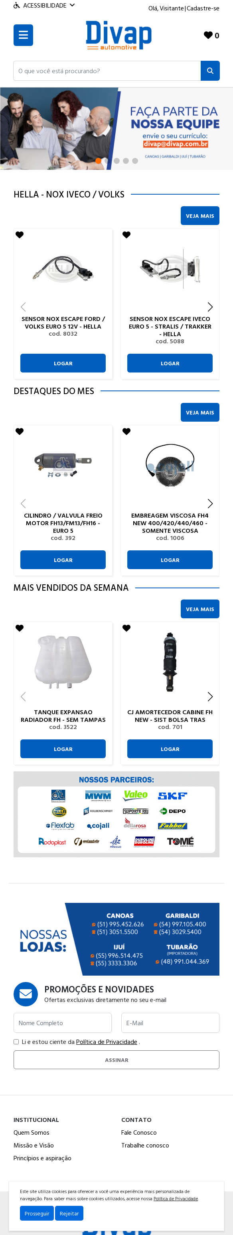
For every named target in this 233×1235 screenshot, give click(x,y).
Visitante (172, 8)
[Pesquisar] (210, 71)
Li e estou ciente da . (77, 1041)
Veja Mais (200, 215)
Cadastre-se (203, 8)
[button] (107, 71)
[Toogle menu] (23, 35)
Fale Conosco (139, 1132)
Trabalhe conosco (145, 1145)
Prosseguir (37, 1213)
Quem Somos (31, 1132)
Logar (63, 363)
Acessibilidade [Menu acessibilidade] (44, 5)
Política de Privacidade (106, 1041)
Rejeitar (69, 1213)
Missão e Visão (34, 1145)
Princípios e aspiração (42, 1158)
